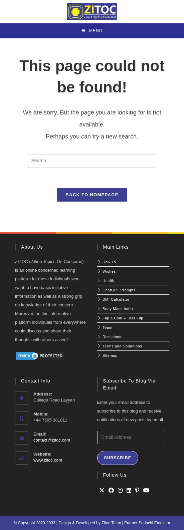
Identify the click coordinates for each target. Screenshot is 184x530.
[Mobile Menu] (92, 30)
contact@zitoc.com (51, 440)
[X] (102, 490)
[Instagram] (120, 490)
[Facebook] (111, 490)
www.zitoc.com (47, 460)
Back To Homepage (91, 194)
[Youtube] (146, 490)
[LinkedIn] (129, 490)
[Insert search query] (92, 161)
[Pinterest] (137, 490)
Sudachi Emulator (154, 523)
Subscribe (117, 458)
